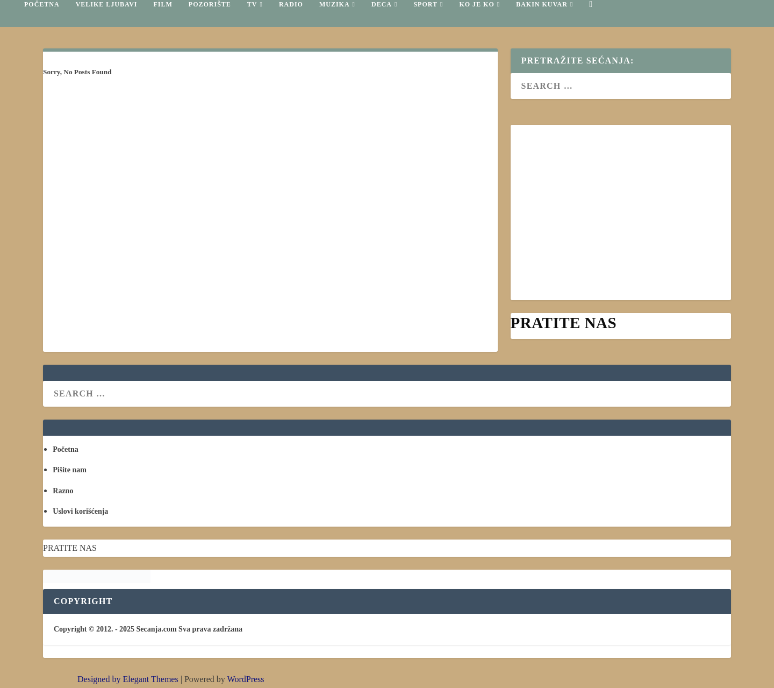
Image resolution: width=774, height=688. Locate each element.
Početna (42, 4)
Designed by (100, 679)
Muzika (334, 4)
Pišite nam (70, 470)
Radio (291, 4)
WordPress (245, 679)
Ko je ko (476, 4)
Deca (381, 4)
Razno (63, 491)
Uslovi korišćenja (80, 511)
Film (162, 4)
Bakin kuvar (542, 4)
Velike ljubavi (107, 4)
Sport (425, 4)
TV (252, 4)
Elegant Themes (150, 679)
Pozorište (210, 4)
